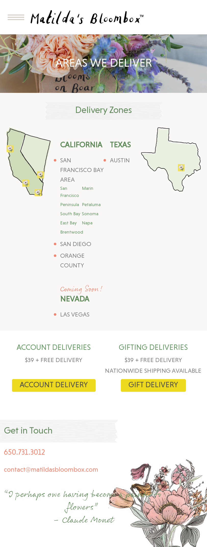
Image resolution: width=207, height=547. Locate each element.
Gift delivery (153, 385)
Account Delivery (54, 385)
